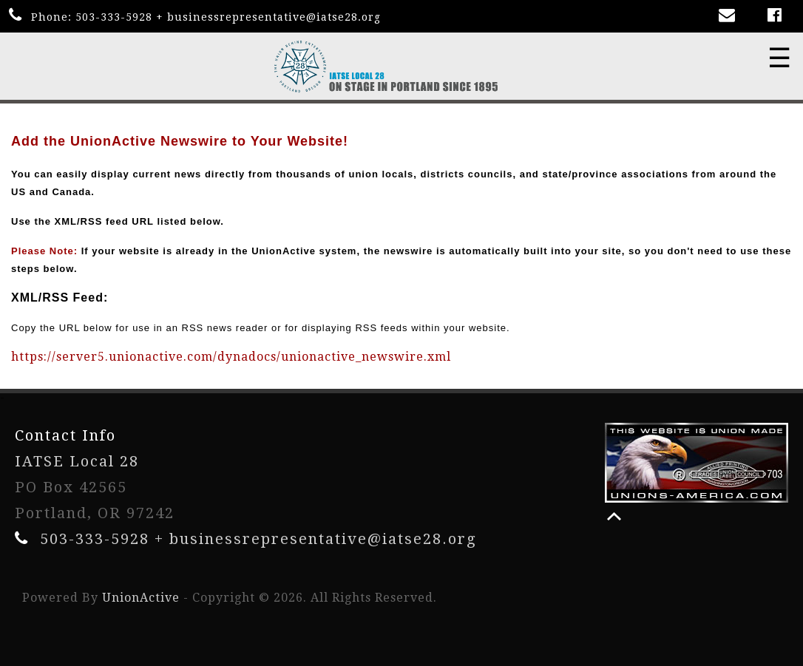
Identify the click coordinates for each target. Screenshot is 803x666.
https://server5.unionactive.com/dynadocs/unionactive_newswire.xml (231, 357)
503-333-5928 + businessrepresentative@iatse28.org (228, 17)
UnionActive (141, 598)
